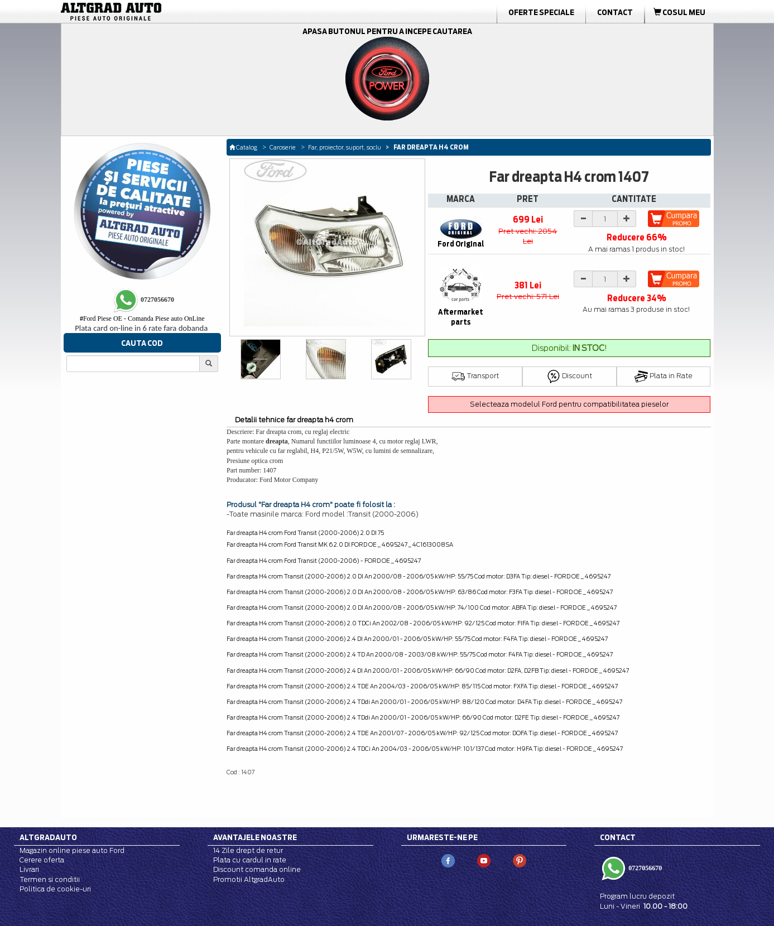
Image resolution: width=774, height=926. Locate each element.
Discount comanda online (257, 869)
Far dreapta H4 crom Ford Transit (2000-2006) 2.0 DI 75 (305, 532)
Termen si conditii (50, 879)
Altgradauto (48, 837)
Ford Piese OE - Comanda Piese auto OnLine (142, 318)
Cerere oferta (42, 860)
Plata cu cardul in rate (249, 860)
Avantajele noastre (255, 837)
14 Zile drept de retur (248, 850)
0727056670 (644, 868)
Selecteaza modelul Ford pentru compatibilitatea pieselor (569, 404)
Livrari (29, 869)
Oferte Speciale (541, 12)
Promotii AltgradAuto (249, 879)
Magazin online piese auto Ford (72, 850)
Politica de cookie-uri (55, 889)
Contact (615, 12)
